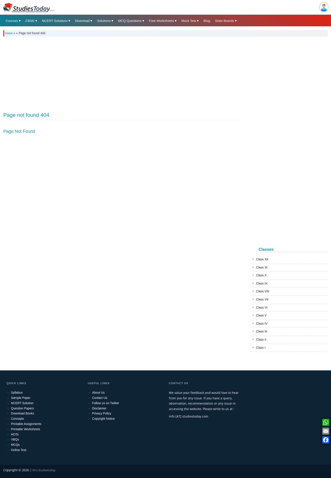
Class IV (261, 323)
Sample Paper (20, 398)
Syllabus (17, 392)
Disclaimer (99, 408)
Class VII (262, 299)
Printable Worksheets (25, 429)
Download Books (22, 413)
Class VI (261, 307)
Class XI (261, 267)
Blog (207, 21)
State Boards (224, 21)
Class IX (261, 283)
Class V (261, 315)
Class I (260, 347)
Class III (261, 331)
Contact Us (99, 398)
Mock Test (188, 21)
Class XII (262, 259)
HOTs (15, 434)
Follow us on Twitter (105, 403)
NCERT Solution (22, 403)
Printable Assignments (26, 424)
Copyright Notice (103, 418)
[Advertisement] (135, 72)
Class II (261, 339)
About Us (98, 392)
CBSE (29, 21)
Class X (261, 275)
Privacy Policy (101, 413)
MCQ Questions (129, 21)
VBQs (15, 439)
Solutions (104, 21)
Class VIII (262, 291)
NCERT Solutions (55, 21)
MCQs (15, 444)
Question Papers (22, 408)
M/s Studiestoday (43, 470)
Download (82, 21)
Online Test (18, 450)
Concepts (17, 418)
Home (9, 33)
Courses (12, 21)
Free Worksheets (161, 21)
